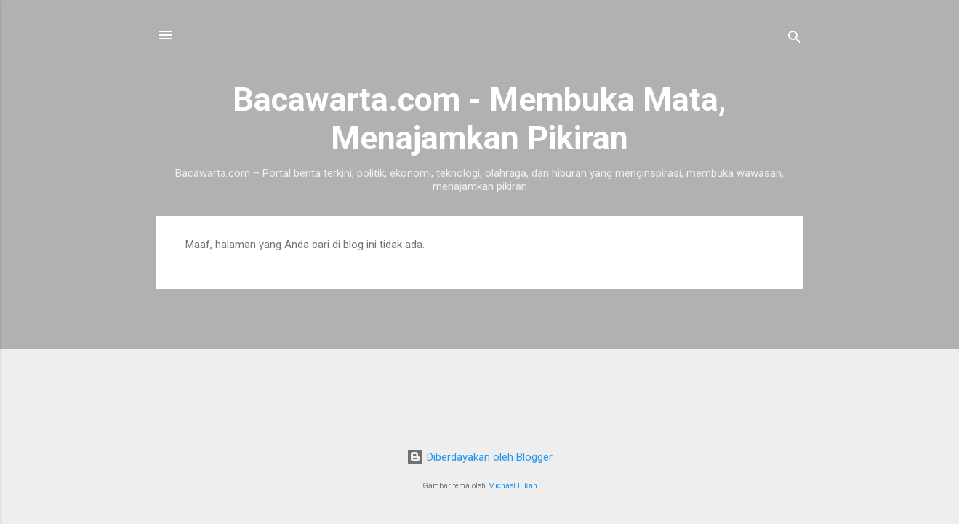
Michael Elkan (512, 486)
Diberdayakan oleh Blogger (479, 457)
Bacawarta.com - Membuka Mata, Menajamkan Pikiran (479, 118)
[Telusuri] (794, 39)
